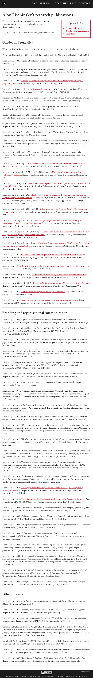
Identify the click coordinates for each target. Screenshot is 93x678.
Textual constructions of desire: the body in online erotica (43, 291)
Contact (85, 3)
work (30, 676)
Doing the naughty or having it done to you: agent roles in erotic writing (49, 300)
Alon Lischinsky (39, 676)
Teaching (61, 3)
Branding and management (77, 31)
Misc (73, 3)
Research (46, 3)
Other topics (71, 33)
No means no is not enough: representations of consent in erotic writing (59, 274)
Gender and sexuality (75, 28)
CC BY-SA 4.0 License (62, 676)
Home (33, 3)
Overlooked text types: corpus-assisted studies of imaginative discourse (51, 254)
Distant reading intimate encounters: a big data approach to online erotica (61, 283)
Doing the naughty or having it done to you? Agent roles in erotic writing (53, 266)
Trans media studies (41, 89)
